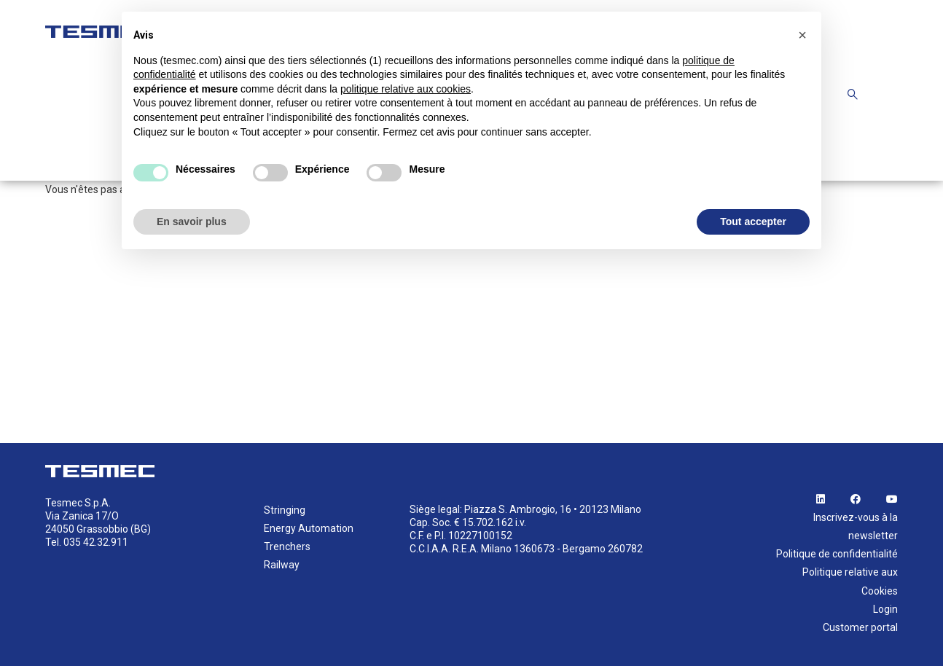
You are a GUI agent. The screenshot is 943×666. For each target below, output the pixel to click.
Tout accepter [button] (753, 221)
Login (885, 609)
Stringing (284, 510)
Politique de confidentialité (837, 554)
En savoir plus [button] (192, 221)
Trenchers (287, 546)
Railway (282, 565)
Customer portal (860, 627)
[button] (802, 35)
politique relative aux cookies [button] (405, 89)
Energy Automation (308, 528)
